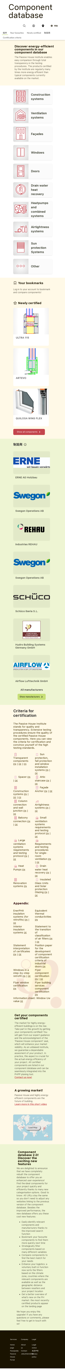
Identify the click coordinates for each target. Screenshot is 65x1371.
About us (23, 1346)
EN (14, 764)
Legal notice (34, 1346)
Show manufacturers (31, 697)
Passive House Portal (13, 1357)
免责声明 (35, 1351)
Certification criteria (12, 37)
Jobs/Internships (24, 1354)
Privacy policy (34, 1355)
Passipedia (13, 1351)
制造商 (47, 33)
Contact (24, 1351)
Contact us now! (23, 1077)
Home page (12, 1346)
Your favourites (17, 33)
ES (25, 764)
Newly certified (34, 33)
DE (20, 764)
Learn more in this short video (31, 1104)
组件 (5, 33)
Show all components (29, 432)
